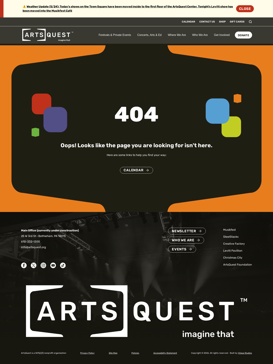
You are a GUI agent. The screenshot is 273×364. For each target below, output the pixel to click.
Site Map (113, 353)
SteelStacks (231, 236)
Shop (222, 21)
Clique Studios (245, 353)
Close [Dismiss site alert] (245, 9)
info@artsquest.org (33, 247)
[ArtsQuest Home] (48, 34)
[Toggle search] (250, 22)
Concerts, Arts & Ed (149, 34)
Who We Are (200, 34)
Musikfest (229, 229)
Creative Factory (234, 243)
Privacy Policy (87, 353)
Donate (243, 35)
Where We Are (177, 34)
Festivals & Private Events (115, 34)
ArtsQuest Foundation (237, 264)
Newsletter (184, 231)
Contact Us (207, 21)
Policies (135, 353)
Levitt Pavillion (232, 250)
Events (179, 249)
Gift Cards (237, 21)
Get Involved (222, 34)
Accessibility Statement (165, 353)
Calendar (188, 21)
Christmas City (232, 257)
